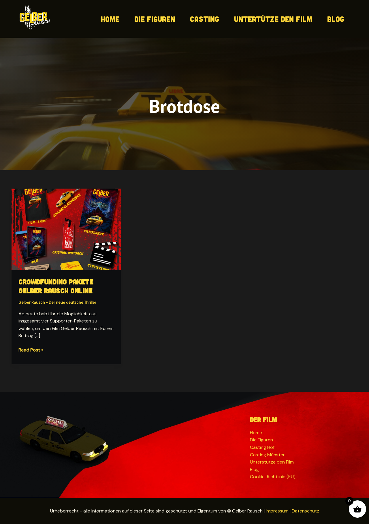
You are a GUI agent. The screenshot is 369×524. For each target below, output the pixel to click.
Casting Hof (262, 447)
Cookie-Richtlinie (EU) (272, 477)
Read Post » (30, 350)
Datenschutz (305, 511)
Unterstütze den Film (272, 462)
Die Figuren (154, 18)
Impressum (277, 511)
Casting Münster (267, 455)
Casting (204, 18)
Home (110, 18)
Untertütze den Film (273, 18)
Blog (335, 18)
